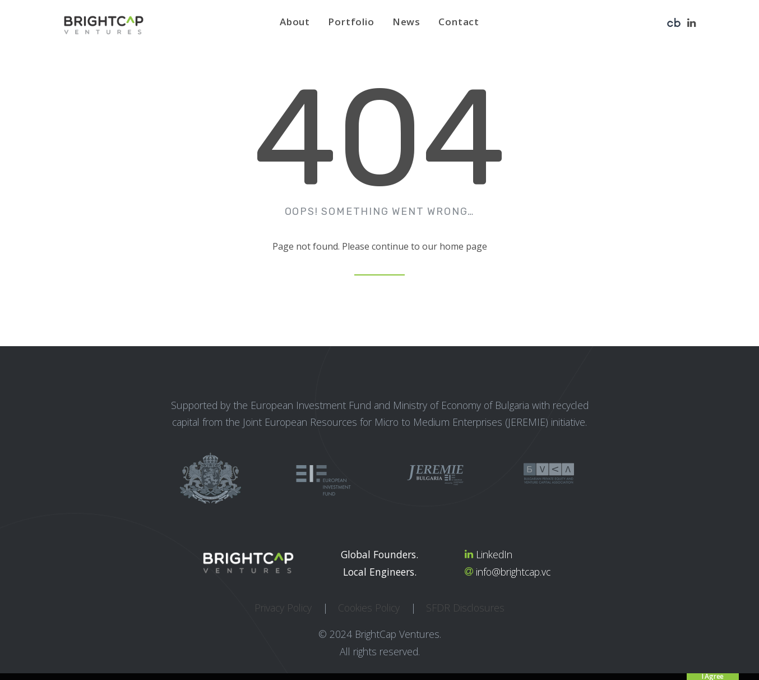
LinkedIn (494, 554)
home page (463, 246)
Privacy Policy (283, 607)
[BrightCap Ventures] (103, 25)
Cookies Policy (369, 607)
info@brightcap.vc (513, 571)
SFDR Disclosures (465, 607)
